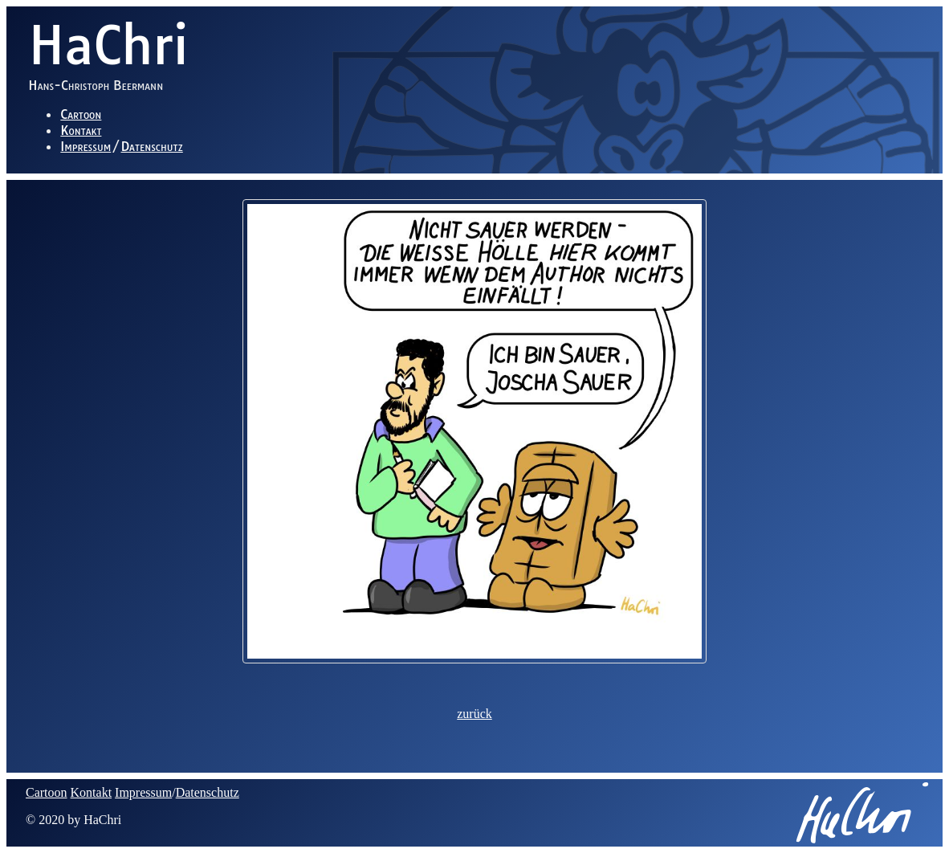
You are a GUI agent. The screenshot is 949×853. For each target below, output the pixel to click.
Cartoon (80, 114)
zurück (474, 713)
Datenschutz (152, 146)
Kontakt (80, 130)
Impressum (85, 146)
